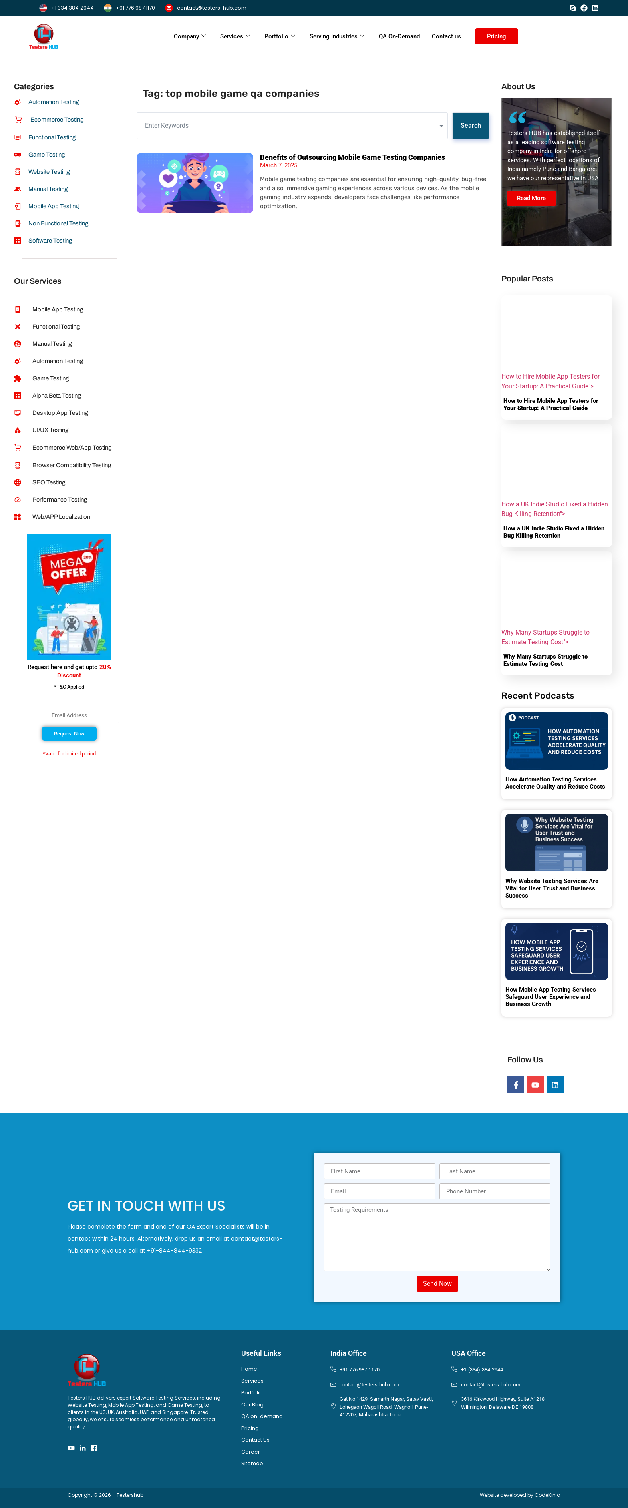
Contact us (446, 36)
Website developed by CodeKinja (520, 1495)
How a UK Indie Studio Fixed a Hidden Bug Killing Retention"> (556, 471)
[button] (69, 734)
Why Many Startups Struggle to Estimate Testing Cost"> (556, 598)
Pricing (496, 36)
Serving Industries (337, 36)
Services (235, 36)
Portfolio (279, 36)
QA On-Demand (399, 36)
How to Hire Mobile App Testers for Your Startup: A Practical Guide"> (556, 342)
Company (190, 36)
